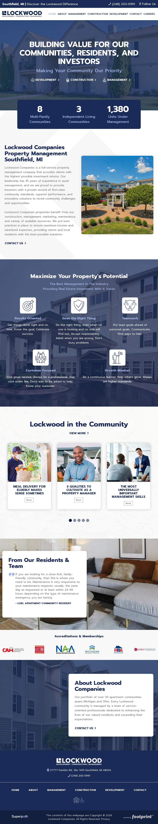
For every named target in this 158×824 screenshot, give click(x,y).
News (29, 500)
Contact (140, 790)
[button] (70, 520)
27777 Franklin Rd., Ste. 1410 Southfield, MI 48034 (79, 770)
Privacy (105, 819)
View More (79, 433)
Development (45, 79)
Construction (81, 79)
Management (116, 79)
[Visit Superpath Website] (20, 817)
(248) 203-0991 (121, 4)
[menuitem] (52, 14)
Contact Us (15, 243)
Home (15, 790)
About (33, 790)
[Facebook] (140, 4)
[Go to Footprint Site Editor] (138, 817)
